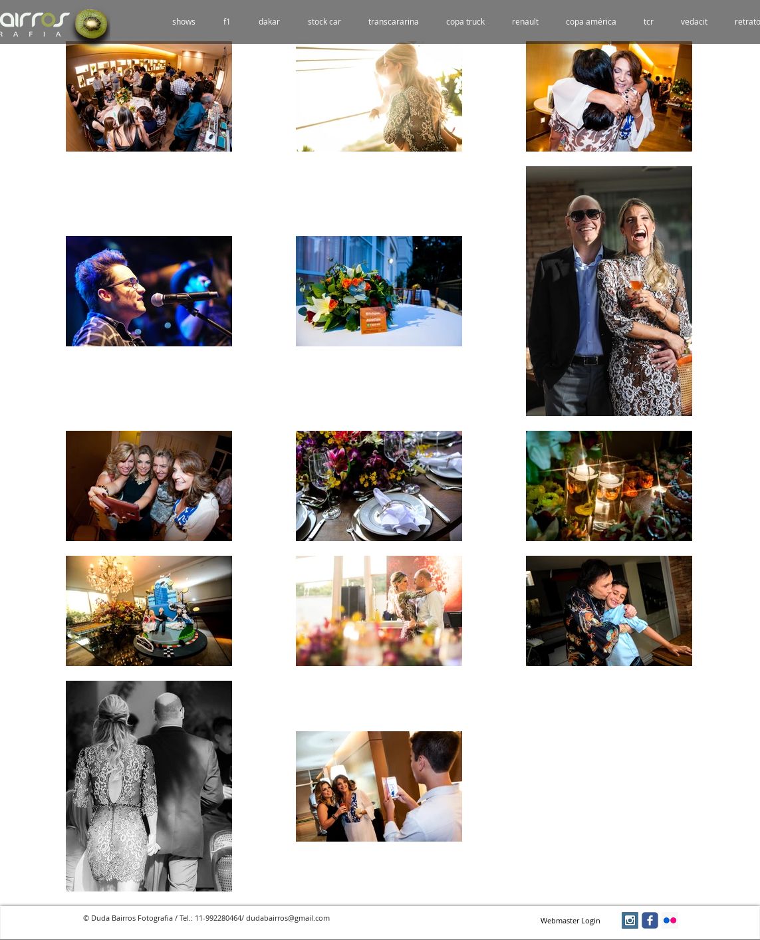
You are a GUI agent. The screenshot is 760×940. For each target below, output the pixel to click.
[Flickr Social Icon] (670, 920)
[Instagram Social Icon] (630, 920)
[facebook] (650, 920)
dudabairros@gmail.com (288, 918)
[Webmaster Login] (571, 920)
